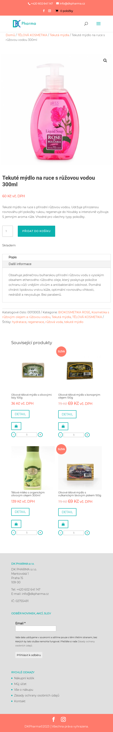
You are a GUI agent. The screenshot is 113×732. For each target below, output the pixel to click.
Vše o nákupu (23, 690)
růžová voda (54, 322)
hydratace (19, 322)
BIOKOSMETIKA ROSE (74, 312)
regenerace (36, 322)
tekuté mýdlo (73, 322)
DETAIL (20, 414)
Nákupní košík (24, 678)
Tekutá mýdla (59, 35)
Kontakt (20, 701)
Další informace (20, 264)
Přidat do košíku (36, 231)
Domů (10, 35)
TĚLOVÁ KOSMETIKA (32, 35)
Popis (13, 257)
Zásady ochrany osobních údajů (36, 695)
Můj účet (20, 684)
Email (20, 623)
